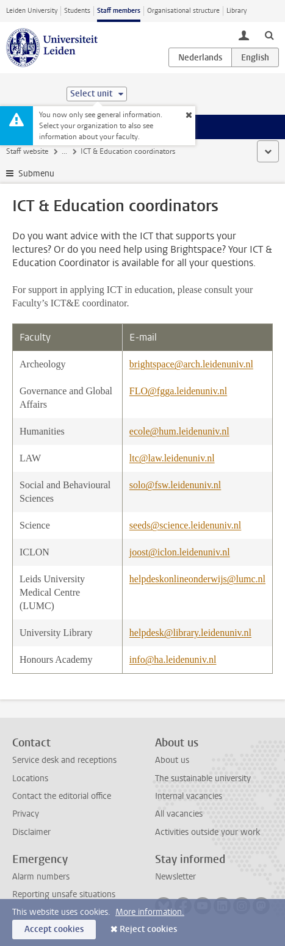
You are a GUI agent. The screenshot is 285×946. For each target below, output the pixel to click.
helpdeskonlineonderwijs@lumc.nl (197, 579)
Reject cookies (148, 929)
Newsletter (175, 877)
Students (77, 10)
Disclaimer (31, 832)
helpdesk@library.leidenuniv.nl (190, 632)
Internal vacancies (188, 796)
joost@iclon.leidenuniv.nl (179, 552)
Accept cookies (54, 929)
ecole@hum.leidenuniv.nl (179, 431)
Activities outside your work (207, 832)
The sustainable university (203, 778)
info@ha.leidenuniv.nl (173, 659)
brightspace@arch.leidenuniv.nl (191, 364)
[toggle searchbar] (269, 35)
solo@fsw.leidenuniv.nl (175, 485)
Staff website (27, 151)
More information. (149, 912)
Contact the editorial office (61, 796)
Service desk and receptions (64, 760)
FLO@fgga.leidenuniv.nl (178, 391)
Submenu (36, 173)
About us (172, 760)
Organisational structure (183, 10)
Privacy (25, 814)
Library (236, 10)
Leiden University (31, 10)
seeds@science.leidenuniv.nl (185, 525)
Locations (30, 778)
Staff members (118, 10)
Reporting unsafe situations (63, 894)
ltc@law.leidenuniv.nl (172, 458)
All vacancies (179, 814)
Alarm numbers (41, 877)
